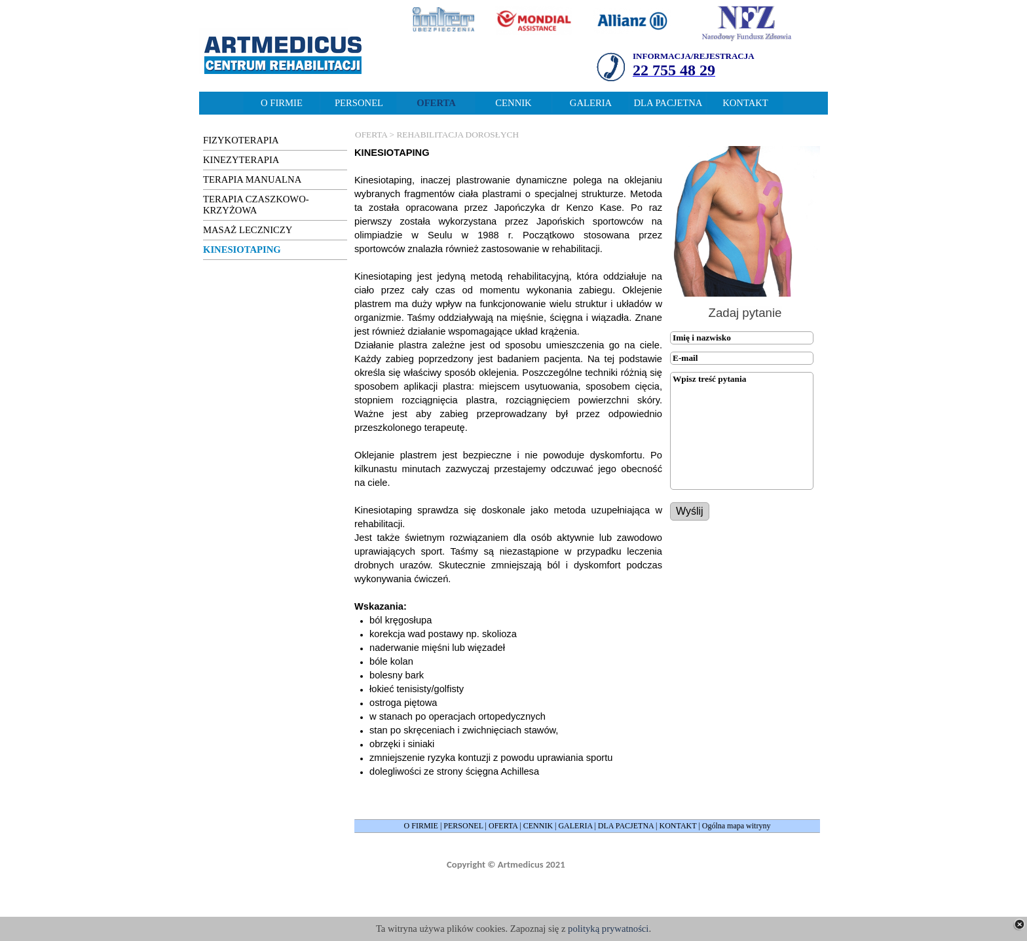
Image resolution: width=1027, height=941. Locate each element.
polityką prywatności (608, 928)
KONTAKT (678, 825)
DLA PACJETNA (626, 825)
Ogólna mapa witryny (736, 825)
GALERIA (575, 825)
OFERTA (503, 825)
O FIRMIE (421, 825)
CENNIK (538, 825)
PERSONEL (463, 825)
